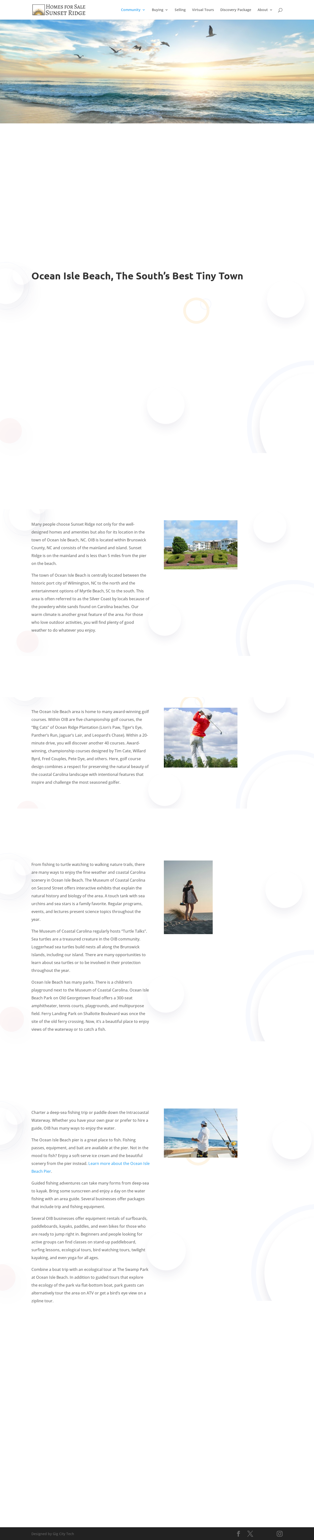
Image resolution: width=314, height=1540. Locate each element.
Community (131, 10)
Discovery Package (235, 10)
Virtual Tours (203, 10)
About (263, 10)
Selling (180, 10)
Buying (157, 10)
